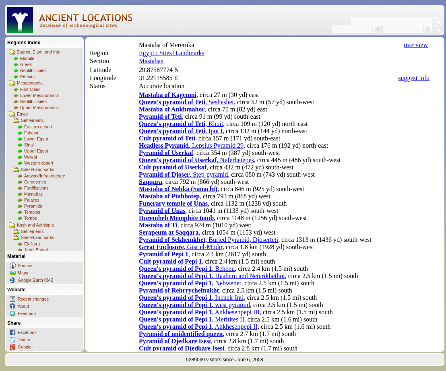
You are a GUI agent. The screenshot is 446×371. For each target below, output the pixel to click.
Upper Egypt (36, 150)
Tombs (30, 218)
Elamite (27, 58)
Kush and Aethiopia (35, 225)
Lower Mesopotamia (39, 95)
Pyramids (33, 206)
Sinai (29, 144)
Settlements (32, 120)
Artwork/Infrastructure (44, 175)
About (23, 306)
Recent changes (33, 299)
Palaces (31, 200)
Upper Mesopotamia (39, 107)
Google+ (26, 346)
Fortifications (36, 188)
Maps (23, 272)
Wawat (30, 157)
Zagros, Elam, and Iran (38, 51)
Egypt (22, 113)
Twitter (24, 339)
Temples (32, 212)
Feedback (27, 313)
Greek (26, 64)
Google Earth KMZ (35, 280)
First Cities (30, 89)
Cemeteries (35, 181)
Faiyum (31, 132)
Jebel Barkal (36, 249)
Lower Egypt (36, 138)
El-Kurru (32, 243)
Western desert (38, 163)
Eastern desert (38, 126)
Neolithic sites (33, 70)
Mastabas (33, 194)
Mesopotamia (30, 82)
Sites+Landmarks (37, 169)
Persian (27, 76)
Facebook (27, 332)
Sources (25, 265)
